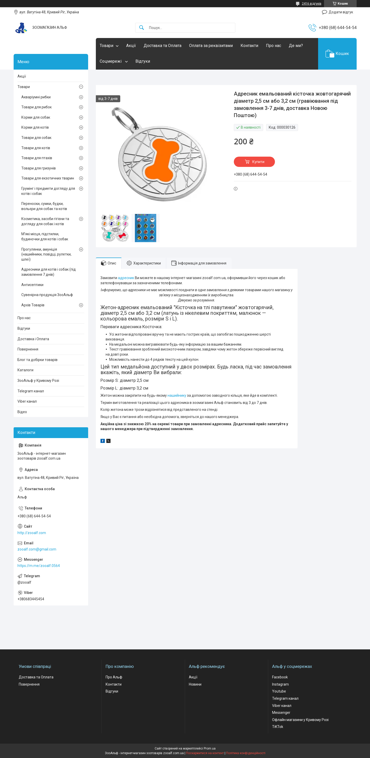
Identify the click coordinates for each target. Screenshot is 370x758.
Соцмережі (111, 61)
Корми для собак (35, 117)
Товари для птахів (36, 158)
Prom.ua (210, 748)
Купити (258, 162)
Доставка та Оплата (162, 45)
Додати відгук (341, 12)
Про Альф (114, 677)
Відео (22, 412)
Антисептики (32, 285)
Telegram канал (30, 391)
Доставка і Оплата (33, 339)
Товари (106, 45)
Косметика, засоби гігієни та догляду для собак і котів (45, 221)
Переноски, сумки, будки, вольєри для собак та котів (44, 206)
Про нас (273, 45)
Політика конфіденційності (245, 753)
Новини (195, 684)
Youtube (279, 691)
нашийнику (177, 395)
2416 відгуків (311, 3)
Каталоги (25, 370)
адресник (126, 278)
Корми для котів (35, 127)
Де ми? (296, 45)
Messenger (281, 712)
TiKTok (277, 727)
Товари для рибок (36, 107)
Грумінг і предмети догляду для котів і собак (48, 191)
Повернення (27, 349)
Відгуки (142, 61)
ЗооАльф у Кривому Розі (38, 380)
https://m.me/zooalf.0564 (38, 566)
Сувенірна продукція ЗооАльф (47, 295)
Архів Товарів (32, 305)
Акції (131, 45)
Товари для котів (35, 148)
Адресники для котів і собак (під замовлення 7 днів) (48, 272)
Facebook (280, 677)
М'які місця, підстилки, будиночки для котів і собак (44, 236)
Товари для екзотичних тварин (47, 178)
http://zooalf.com (31, 533)
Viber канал (27, 401)
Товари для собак (36, 138)
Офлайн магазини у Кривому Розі (300, 720)
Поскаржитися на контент (205, 753)
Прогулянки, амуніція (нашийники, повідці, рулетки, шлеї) (46, 254)
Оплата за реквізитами (211, 45)
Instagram (280, 684)
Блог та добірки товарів (37, 360)
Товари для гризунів (38, 168)
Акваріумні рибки (36, 97)
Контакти (249, 45)
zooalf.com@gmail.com (36, 549)
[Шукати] (141, 28)
